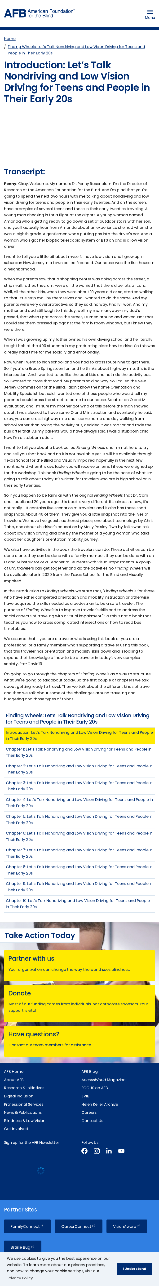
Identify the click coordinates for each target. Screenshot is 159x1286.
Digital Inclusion (18, 1095)
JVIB (85, 1095)
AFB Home (13, 1071)
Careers (89, 1112)
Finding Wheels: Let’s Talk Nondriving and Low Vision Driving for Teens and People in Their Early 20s (76, 50)
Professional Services (23, 1104)
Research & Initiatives (24, 1087)
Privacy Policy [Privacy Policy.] (20, 1278)
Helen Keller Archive (99, 1104)
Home (10, 38)
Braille (23, 1247)
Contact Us (92, 1120)
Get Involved (16, 1128)
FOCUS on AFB (94, 1087)
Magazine (103, 1079)
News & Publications (23, 1112)
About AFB (14, 1079)
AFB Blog (89, 1071)
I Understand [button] (134, 1268)
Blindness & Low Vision (24, 1120)
